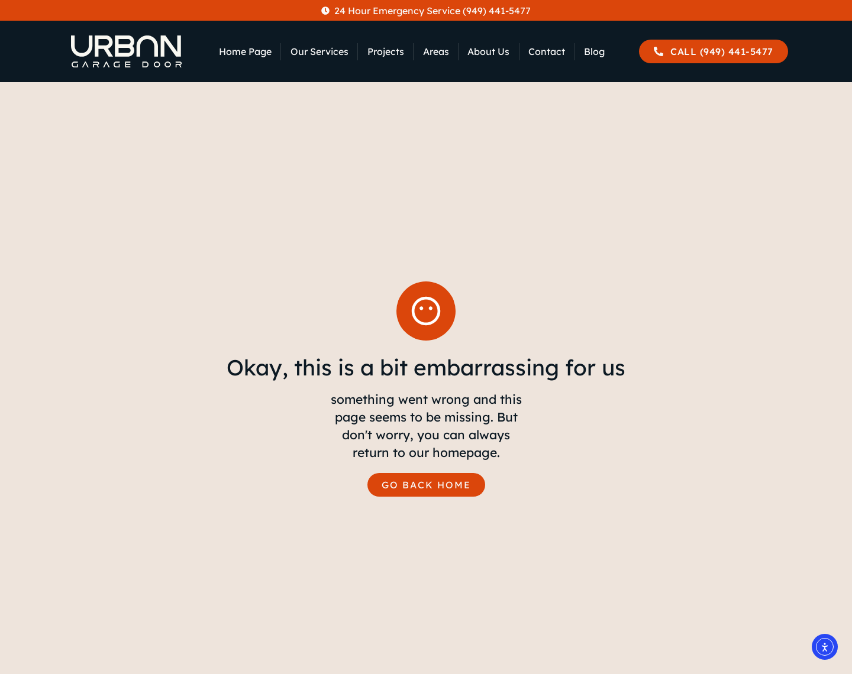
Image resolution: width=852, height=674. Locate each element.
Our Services (319, 51)
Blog (594, 51)
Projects (385, 51)
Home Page (245, 51)
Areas (436, 51)
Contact (546, 51)
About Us (488, 51)
